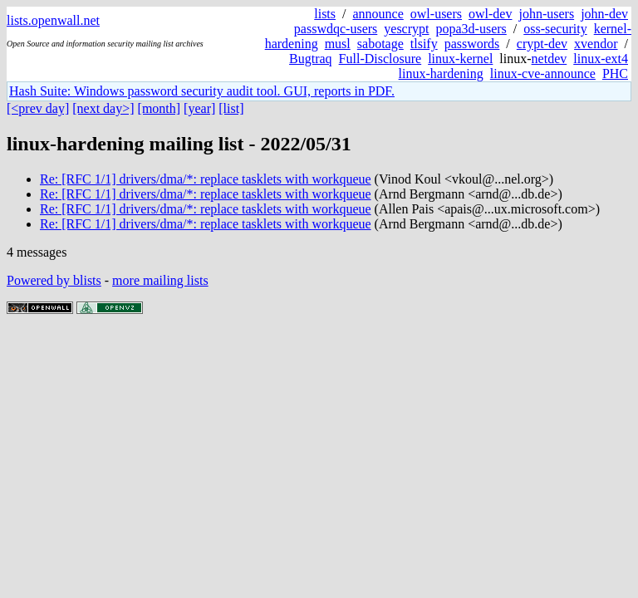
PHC (615, 73)
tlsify (424, 44)
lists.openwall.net (53, 20)
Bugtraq (310, 58)
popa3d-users (470, 29)
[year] (199, 108)
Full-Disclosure (380, 58)
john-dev (604, 14)
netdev (549, 58)
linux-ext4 (600, 58)
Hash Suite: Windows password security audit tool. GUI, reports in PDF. (202, 91)
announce (378, 14)
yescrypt (406, 29)
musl (338, 44)
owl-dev (490, 14)
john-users (546, 14)
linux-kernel (460, 58)
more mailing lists (160, 280)
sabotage (380, 44)
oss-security (554, 29)
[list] (230, 108)
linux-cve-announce (543, 73)
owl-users (436, 14)
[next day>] (103, 108)
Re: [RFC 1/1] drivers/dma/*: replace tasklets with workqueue (205, 179)
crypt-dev (542, 44)
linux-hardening (441, 73)
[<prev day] (38, 108)
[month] (159, 108)
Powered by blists (54, 280)
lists (325, 14)
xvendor (595, 44)
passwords (472, 44)
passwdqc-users (335, 29)
